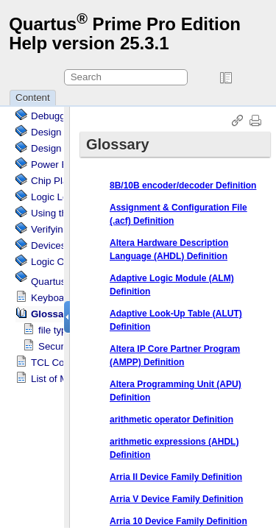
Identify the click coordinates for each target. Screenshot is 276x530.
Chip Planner (59, 180)
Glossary (52, 313)
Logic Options (61, 261)
